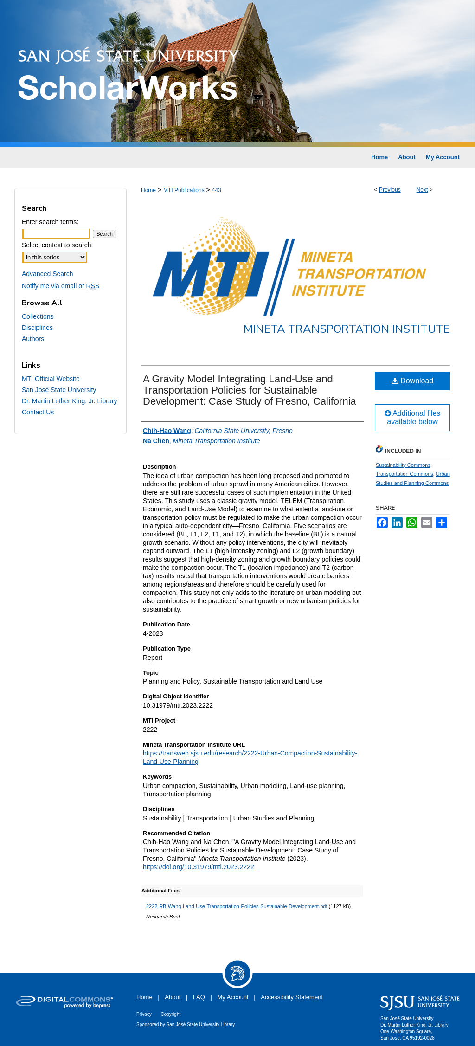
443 (216, 190)
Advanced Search (47, 274)
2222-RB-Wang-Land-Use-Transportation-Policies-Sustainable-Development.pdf (236, 906)
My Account (233, 997)
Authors (33, 338)
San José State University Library (201, 1024)
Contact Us (38, 412)
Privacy (144, 1014)
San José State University (59, 390)
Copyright (170, 1014)
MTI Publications (184, 190)
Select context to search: (57, 245)
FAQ (199, 997)
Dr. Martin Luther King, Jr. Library (69, 401)
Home (148, 190)
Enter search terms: (50, 222)
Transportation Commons (404, 474)
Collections (37, 316)
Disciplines (37, 327)
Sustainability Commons (403, 465)
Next (422, 190)
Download (413, 381)
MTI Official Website (51, 378)
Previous (390, 190)
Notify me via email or (60, 286)
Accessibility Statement (292, 997)
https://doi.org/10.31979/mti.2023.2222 (198, 867)
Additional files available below (413, 417)
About (172, 997)
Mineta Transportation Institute (347, 329)
